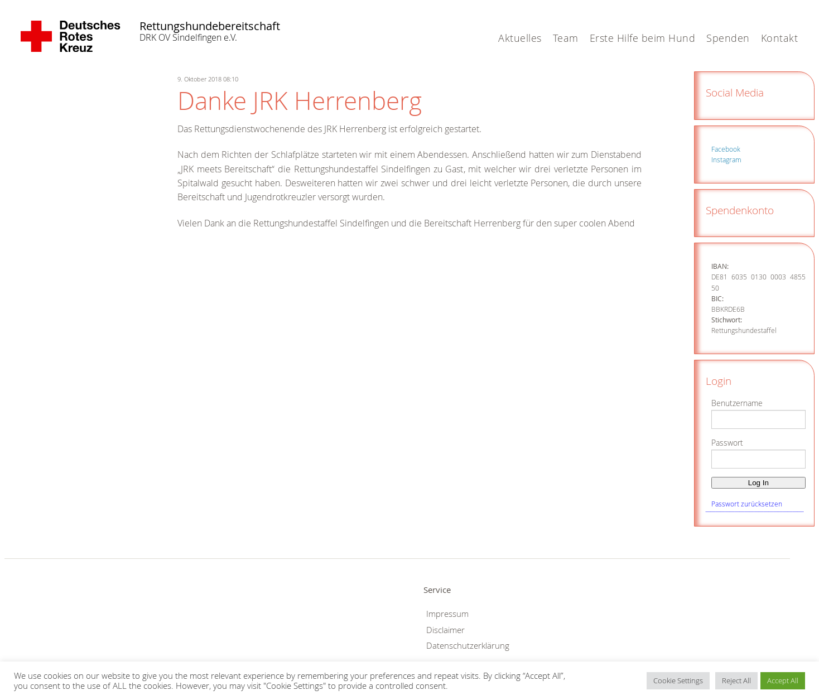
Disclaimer (445, 630)
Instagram (726, 159)
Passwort (727, 442)
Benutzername (737, 403)
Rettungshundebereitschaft (195, 26)
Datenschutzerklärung (467, 645)
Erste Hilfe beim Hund (643, 38)
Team (566, 38)
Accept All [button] (782, 680)
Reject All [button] (736, 680)
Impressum (447, 614)
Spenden (728, 38)
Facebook (725, 148)
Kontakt (779, 38)
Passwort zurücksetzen (746, 503)
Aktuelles (520, 38)
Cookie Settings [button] (678, 680)
